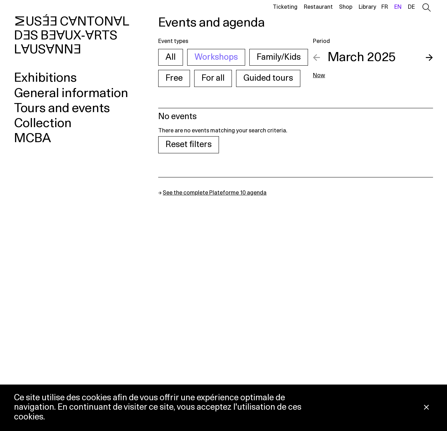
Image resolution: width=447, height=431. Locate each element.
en (398, 7)
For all (213, 78)
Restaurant (318, 7)
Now (319, 75)
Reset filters (189, 144)
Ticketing (285, 7)
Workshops (216, 57)
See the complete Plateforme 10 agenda (214, 193)
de (411, 7)
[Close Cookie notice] (426, 408)
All (171, 57)
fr (384, 7)
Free (174, 78)
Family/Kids (279, 57)
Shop (345, 7)
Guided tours (268, 78)
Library (367, 7)
